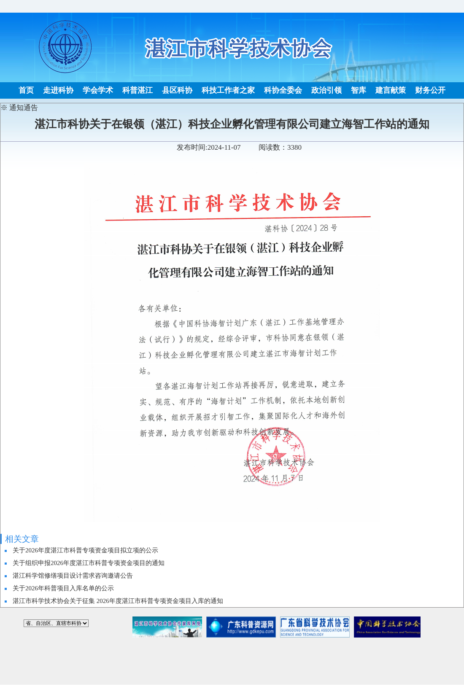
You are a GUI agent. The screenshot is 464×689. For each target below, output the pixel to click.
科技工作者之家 (228, 90)
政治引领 (326, 90)
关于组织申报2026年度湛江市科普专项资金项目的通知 (89, 563)
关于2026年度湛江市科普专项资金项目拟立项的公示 (85, 550)
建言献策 (390, 90)
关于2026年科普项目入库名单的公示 (63, 588)
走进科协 (58, 90)
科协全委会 (283, 90)
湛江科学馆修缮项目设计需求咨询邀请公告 (73, 575)
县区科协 (177, 90)
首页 (26, 90)
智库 (358, 90)
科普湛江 (137, 90)
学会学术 (98, 90)
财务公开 (430, 90)
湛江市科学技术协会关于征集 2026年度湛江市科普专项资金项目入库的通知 (118, 600)
